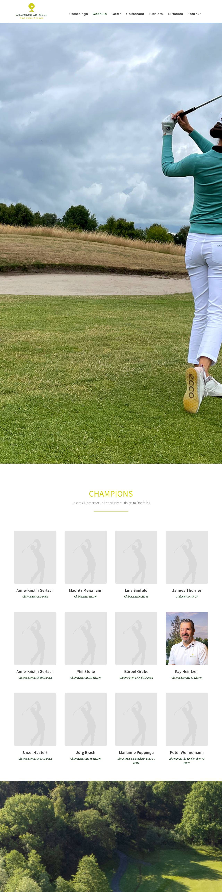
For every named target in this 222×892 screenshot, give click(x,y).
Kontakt (194, 14)
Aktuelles (175, 14)
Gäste (117, 14)
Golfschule (135, 14)
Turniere (156, 14)
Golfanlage (78, 14)
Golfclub (100, 14)
